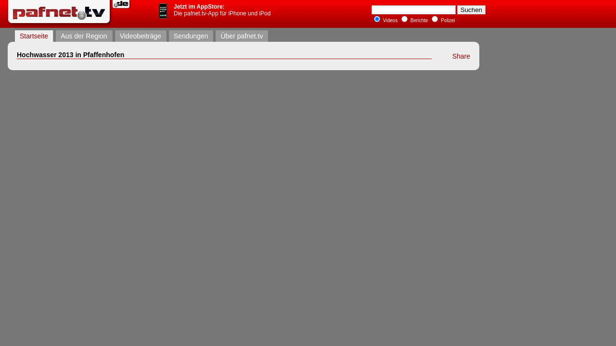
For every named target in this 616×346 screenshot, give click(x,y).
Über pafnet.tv (241, 36)
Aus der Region (84, 36)
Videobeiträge (140, 36)
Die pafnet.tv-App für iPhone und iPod (222, 10)
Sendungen (191, 36)
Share (461, 56)
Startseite (34, 36)
